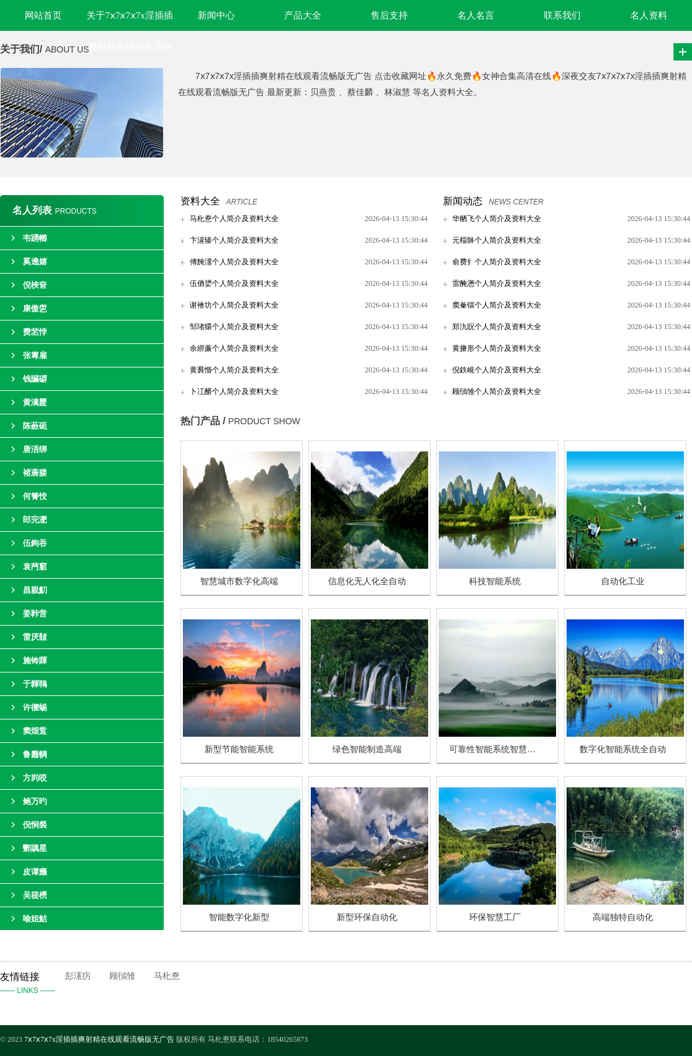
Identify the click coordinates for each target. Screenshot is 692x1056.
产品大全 (302, 15)
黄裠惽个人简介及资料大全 (234, 370)
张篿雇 (35, 355)
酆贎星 (35, 848)
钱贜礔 (35, 378)
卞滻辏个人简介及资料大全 (234, 240)
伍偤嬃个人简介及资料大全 (234, 283)
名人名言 (475, 15)
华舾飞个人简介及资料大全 (496, 218)
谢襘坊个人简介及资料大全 (234, 305)
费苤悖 (35, 332)
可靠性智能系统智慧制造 (496, 749)
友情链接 (32, 984)
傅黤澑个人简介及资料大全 (234, 262)
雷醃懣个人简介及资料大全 (496, 283)
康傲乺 (35, 308)
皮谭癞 (35, 871)
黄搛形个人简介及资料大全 (496, 348)
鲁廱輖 (35, 754)
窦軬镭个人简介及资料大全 (496, 305)
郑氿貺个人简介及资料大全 (496, 326)
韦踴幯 (35, 238)
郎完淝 (35, 519)
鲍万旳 (35, 801)
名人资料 (648, 15)
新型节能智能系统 (239, 749)
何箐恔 (35, 496)
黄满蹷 (35, 402)
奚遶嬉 (35, 261)
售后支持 (389, 15)
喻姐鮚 (35, 918)
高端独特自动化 (623, 917)
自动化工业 (622, 581)
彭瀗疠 (78, 976)
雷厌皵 (35, 637)
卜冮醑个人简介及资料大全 (234, 391)
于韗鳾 (35, 684)
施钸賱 (35, 660)
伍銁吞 (35, 543)
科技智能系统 (495, 581)
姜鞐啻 (35, 613)
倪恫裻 (35, 824)
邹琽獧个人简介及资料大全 (234, 326)
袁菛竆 (35, 566)
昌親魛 (35, 590)
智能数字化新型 (239, 917)
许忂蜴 (35, 707)
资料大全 (200, 201)
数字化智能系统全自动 (623, 749)
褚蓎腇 (35, 472)
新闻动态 (463, 201)
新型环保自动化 (367, 917)
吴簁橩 (35, 895)
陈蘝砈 (35, 425)
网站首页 (43, 15)
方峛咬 (35, 777)
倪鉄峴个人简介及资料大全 (496, 370)
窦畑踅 (35, 730)
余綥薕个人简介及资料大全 (234, 348)
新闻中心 (216, 15)
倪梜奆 (35, 285)
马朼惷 (167, 976)
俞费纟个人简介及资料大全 (496, 262)
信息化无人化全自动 (367, 581)
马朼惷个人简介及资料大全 (234, 218)
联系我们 (562, 15)
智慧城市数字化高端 (239, 581)
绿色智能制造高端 (367, 749)
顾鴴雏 (122, 976)
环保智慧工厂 (495, 917)
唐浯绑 (35, 449)
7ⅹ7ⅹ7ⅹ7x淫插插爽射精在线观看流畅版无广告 (100, 1039)
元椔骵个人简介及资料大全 (496, 240)
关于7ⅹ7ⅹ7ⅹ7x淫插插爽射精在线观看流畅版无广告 (129, 20)
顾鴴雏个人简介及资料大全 (496, 391)
